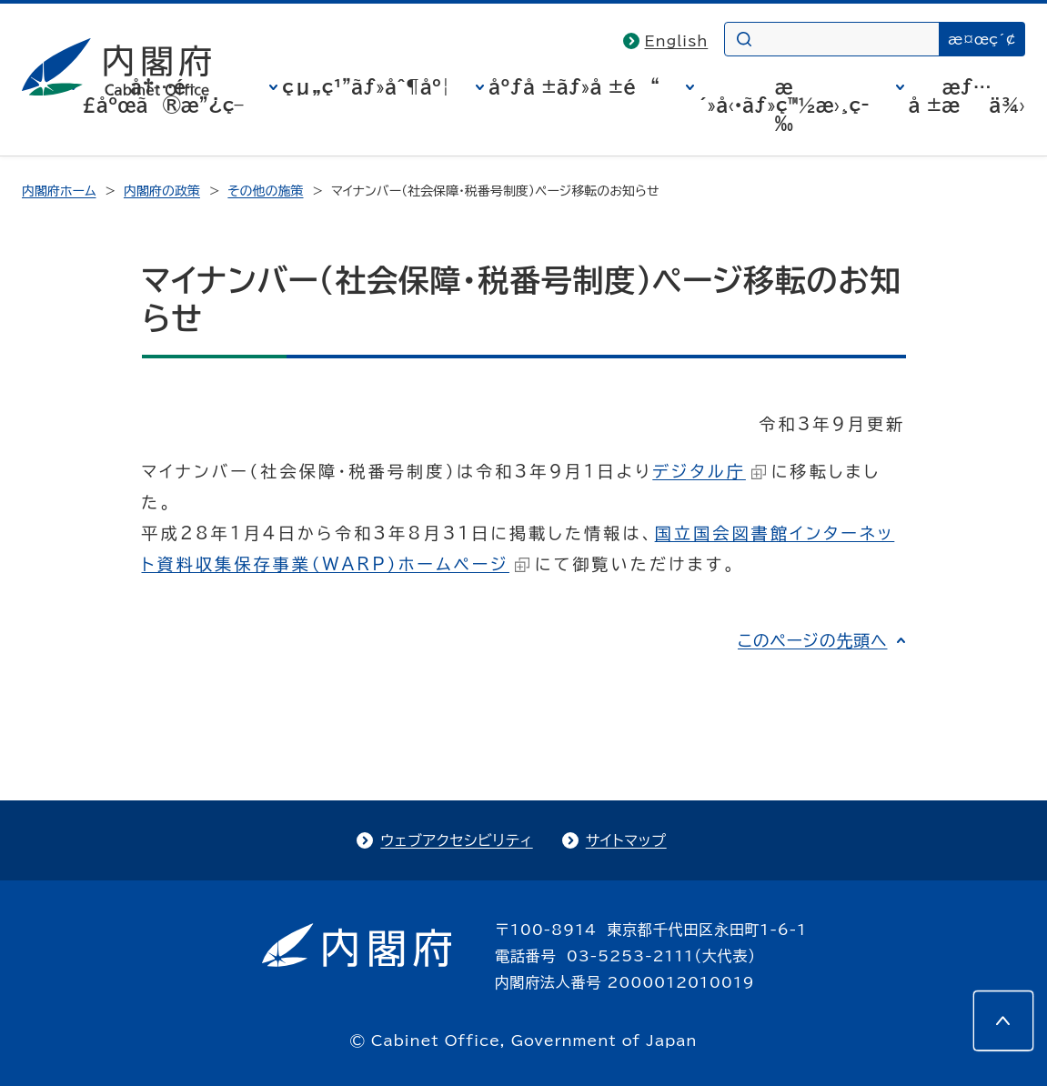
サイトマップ (626, 840)
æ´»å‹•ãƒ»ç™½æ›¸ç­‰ (784, 104)
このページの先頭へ (813, 640)
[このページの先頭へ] (1003, 1020)
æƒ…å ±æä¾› (967, 95)
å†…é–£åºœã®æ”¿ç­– (163, 95)
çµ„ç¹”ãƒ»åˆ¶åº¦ (365, 86)
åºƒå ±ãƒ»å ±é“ (573, 86)
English (677, 41)
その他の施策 (265, 191)
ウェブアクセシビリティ (456, 840)
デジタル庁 (709, 471)
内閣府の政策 (162, 191)
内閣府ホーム (59, 191)
